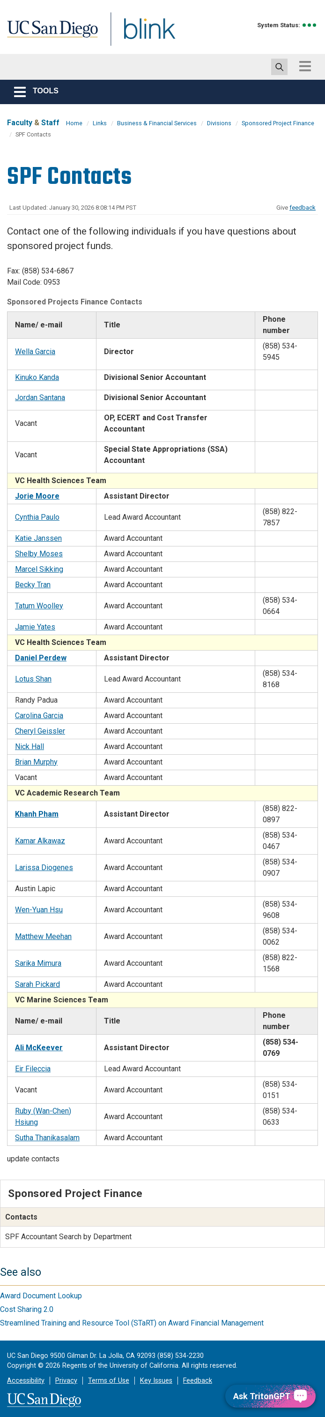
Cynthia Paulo (37, 517)
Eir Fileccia (33, 1068)
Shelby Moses (39, 553)
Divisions (219, 123)
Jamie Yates (35, 626)
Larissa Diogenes (44, 867)
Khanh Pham (37, 814)
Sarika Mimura (38, 963)
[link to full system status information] (310, 25)
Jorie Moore (37, 496)
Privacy (66, 1381)
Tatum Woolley (39, 605)
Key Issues (156, 1381)
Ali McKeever (39, 1047)
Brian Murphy (36, 762)
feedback (302, 207)
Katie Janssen (38, 538)
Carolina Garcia (39, 715)
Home (74, 123)
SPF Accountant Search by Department (68, 1236)
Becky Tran (33, 584)
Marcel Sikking (39, 569)
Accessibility (25, 1381)
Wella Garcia (35, 351)
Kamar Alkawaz (40, 840)
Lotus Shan (33, 678)
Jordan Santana (40, 397)
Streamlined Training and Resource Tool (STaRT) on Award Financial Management (132, 1322)
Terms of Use (108, 1381)
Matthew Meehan (43, 936)
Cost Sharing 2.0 (26, 1309)
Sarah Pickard (37, 984)
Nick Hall (29, 746)
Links (100, 123)
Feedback (197, 1381)
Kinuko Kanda (37, 377)
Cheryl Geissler (40, 731)
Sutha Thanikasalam (47, 1137)
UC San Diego (49, 34)
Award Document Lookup (41, 1295)
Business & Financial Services (157, 123)
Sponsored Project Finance (278, 123)
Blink (140, 34)
